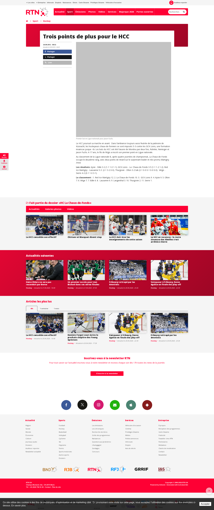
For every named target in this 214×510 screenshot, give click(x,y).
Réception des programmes (169, 429)
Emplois (58, 2)
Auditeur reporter (32, 448)
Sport (70, 11)
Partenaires (163, 442)
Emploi (128, 445)
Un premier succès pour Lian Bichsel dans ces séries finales (83, 283)
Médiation (162, 445)
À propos (162, 425)
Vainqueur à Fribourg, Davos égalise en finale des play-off (166, 283)
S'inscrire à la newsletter (107, 373)
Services (112, 11)
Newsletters (115, 405)
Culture (28, 438)
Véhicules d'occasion (113, 2)
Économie (29, 435)
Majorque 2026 (126, 11)
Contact (161, 452)
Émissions (80, 11)
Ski (60, 442)
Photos (92, 11)
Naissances (67, 2)
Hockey (47, 21)
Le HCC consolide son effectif (41, 237)
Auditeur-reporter (178, 3)
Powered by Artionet (157, 485)
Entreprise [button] (40, 2)
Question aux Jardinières (101, 442)
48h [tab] (31, 308)
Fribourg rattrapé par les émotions (122, 283)
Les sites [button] (30, 2)
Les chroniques (98, 429)
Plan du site (56, 487)
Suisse (28, 429)
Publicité (162, 435)
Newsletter (163, 455)
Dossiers (29, 445)
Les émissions (97, 425)
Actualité (60, 11)
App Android (147, 405)
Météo (127, 435)
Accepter (205, 504)
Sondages (95, 448)
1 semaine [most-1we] (44, 308)
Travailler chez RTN (166, 438)
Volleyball (62, 435)
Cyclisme (62, 438)
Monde (28, 432)
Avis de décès (130, 448)
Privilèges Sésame (97, 2)
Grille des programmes (101, 435)
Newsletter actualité (33, 452)
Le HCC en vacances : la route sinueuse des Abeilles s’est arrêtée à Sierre (166, 239)
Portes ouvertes (145, 11)
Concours (95, 452)
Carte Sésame (84, 2)
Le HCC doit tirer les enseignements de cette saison (125, 238)
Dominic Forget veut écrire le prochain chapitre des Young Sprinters (83, 337)
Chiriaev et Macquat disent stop (85, 237)
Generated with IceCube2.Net (177, 485)
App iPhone (131, 405)
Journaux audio (31, 442)
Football (62, 425)
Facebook (66, 405)
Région (28, 425)
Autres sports (64, 455)
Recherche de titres (99, 432)
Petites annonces (131, 438)
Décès (75, 2)
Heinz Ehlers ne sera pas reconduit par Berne (38, 283)
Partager (50, 52)
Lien (48, 62)
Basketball (63, 432)
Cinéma (128, 429)
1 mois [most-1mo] (56, 308)
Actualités (34, 209)
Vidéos (101, 11)
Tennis (61, 448)
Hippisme (62, 445)
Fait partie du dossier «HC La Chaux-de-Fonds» (58, 203)
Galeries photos (53, 209)
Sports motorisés (65, 452)
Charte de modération (167, 448)
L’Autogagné (96, 445)
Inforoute (50, 2)
